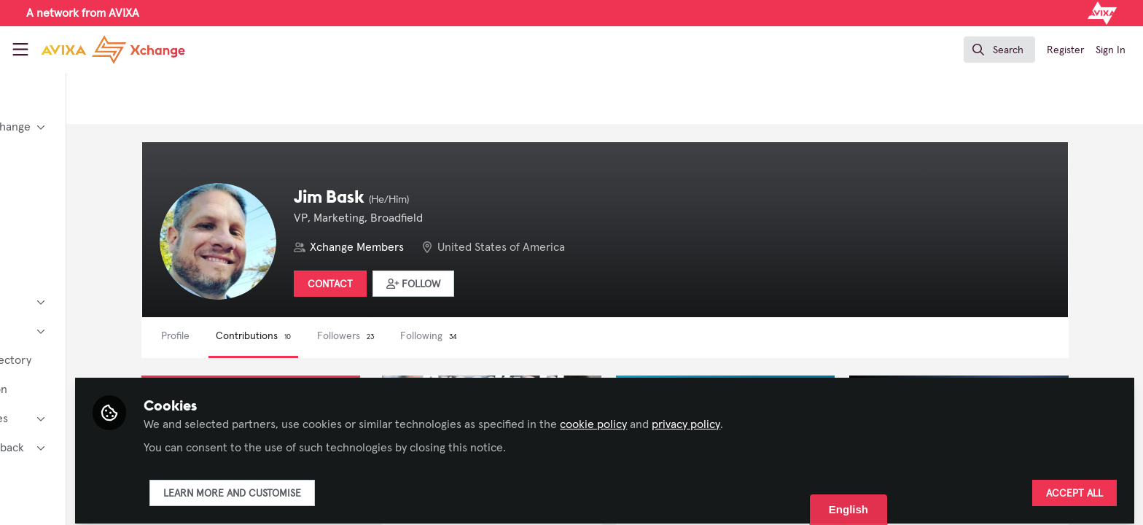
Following (520, 336)
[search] (999, 49)
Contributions (345, 336)
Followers (437, 336)
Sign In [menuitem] (1111, 50)
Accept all (1074, 486)
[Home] (113, 49)
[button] (505, 284)
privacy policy (806, 417)
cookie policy (713, 417)
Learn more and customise (352, 486)
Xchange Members (449, 247)
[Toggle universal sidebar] (20, 49)
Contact (422, 284)
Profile (267, 336)
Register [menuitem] (1065, 50)
